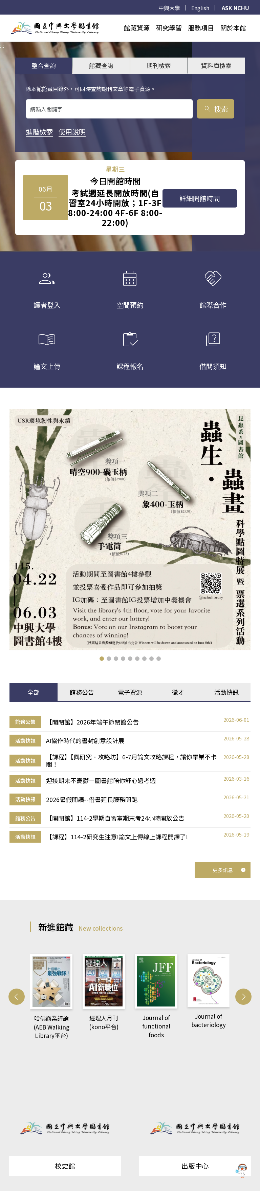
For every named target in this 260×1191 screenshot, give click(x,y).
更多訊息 (229, 869)
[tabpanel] (130, 779)
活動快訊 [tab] (226, 692)
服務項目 (201, 27)
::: (2, 19)
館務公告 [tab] (82, 692)
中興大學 (169, 8)
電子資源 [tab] (130, 692)
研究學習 (169, 27)
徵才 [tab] (178, 692)
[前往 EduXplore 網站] (241, 1169)
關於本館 (233, 27)
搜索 (215, 109)
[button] (102, 658)
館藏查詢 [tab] (101, 65)
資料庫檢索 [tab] (216, 65)
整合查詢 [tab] (43, 65)
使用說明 (72, 131)
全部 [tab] (33, 692)
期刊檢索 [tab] (159, 65)
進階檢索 (39, 131)
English (200, 8)
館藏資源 (137, 27)
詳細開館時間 (199, 198)
